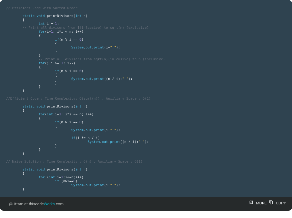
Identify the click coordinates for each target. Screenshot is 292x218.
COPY (276, 203)
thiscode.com (46, 204)
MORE (257, 203)
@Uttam (16, 204)
